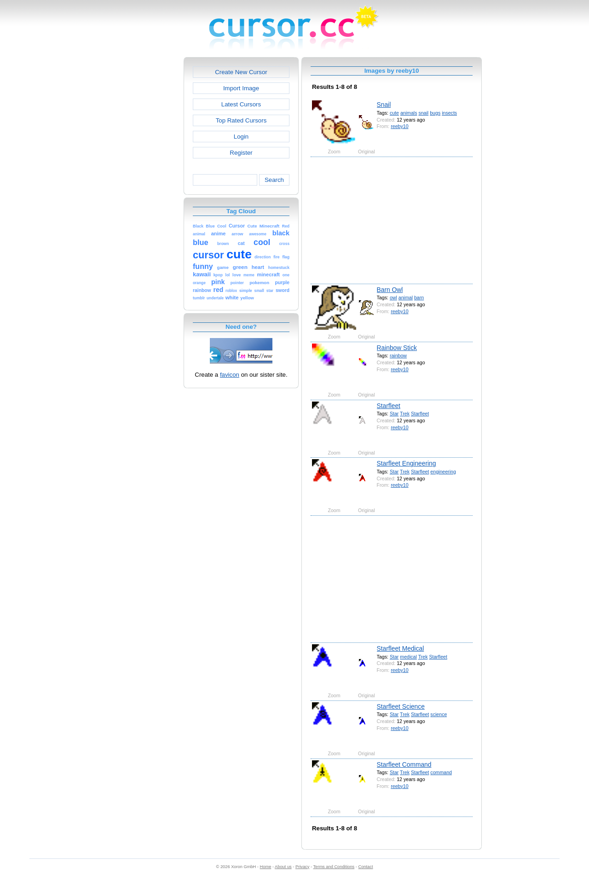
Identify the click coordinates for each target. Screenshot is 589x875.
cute (394, 113)
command (441, 772)
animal (405, 297)
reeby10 (399, 126)
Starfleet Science (401, 706)
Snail (384, 104)
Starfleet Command (404, 764)
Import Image (241, 88)
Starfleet (388, 405)
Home (265, 866)
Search (274, 179)
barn (419, 297)
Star (394, 413)
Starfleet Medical (400, 648)
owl (393, 297)
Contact (365, 866)
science (438, 714)
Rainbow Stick (397, 347)
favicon (229, 374)
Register (241, 152)
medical (408, 656)
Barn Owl (390, 289)
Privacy (302, 866)
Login (241, 136)
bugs (435, 113)
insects (449, 113)
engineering (443, 471)
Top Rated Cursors (241, 120)
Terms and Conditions (333, 866)
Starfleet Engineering (406, 463)
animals (408, 113)
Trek (405, 413)
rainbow (398, 355)
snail (423, 113)
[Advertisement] (144, 195)
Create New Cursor (241, 72)
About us (283, 866)
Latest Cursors (241, 104)
